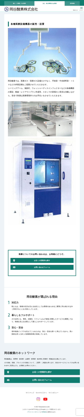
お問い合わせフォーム (42, 267)
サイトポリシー (53, 392)
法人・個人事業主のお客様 (49, 3)
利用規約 (44, 412)
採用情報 (72, 3)
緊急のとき (75, 10)
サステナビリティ (41, 392)
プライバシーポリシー (33, 412)
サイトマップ (30, 392)
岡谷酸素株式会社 (21, 9)
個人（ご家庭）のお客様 (19, 3)
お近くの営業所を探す (42, 260)
